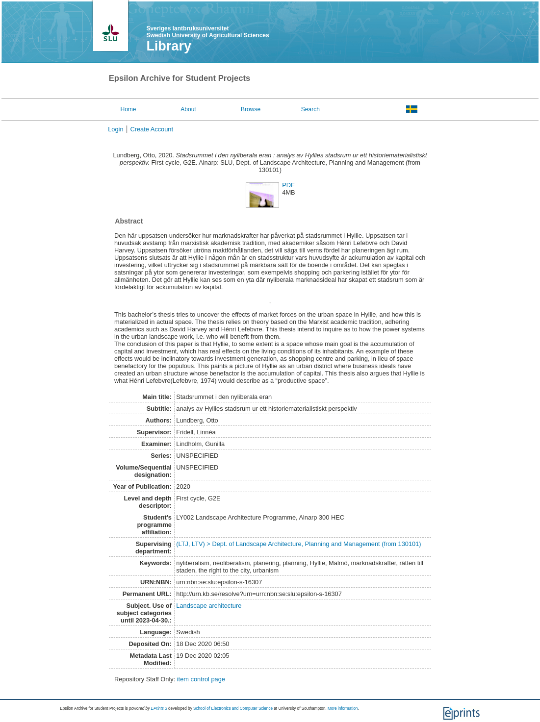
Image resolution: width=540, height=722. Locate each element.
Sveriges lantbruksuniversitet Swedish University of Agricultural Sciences (207, 32)
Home (128, 109)
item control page (201, 679)
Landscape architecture (208, 605)
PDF (288, 185)
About (188, 109)
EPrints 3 (159, 708)
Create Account (152, 129)
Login (115, 129)
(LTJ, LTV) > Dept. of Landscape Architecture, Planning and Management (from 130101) (298, 544)
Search (310, 109)
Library (168, 46)
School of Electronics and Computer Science (233, 708)
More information (343, 708)
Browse (250, 109)
